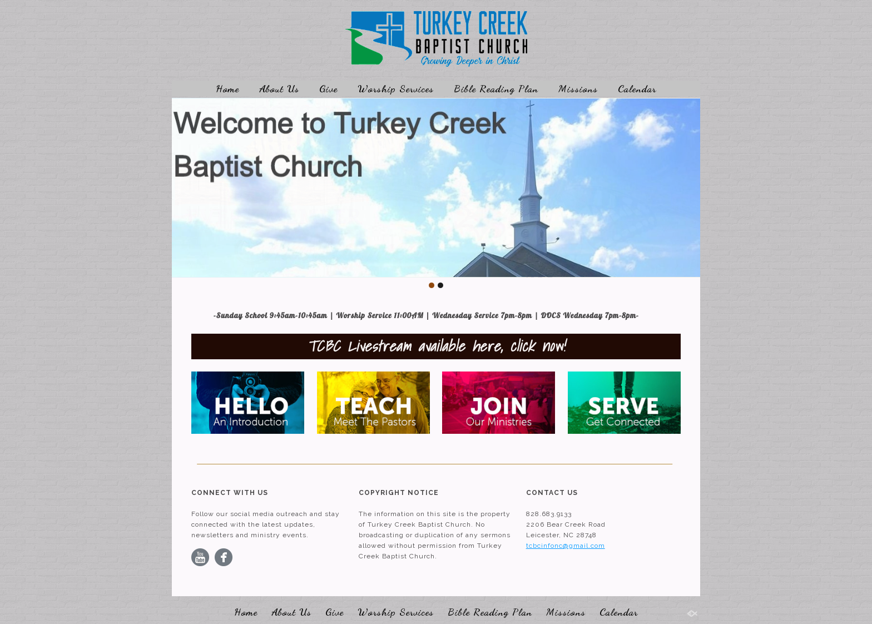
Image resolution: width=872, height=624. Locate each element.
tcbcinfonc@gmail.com (565, 545)
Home (227, 88)
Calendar (637, 88)
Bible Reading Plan (496, 88)
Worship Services (396, 88)
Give (328, 88)
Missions (578, 88)
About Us (279, 88)
